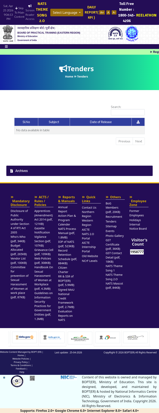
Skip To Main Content (19, 12)
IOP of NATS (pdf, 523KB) (66, 244)
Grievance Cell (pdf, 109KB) (43, 252)
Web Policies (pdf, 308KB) (42, 261)
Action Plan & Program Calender (67, 220)
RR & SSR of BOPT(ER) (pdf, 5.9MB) (66, 280)
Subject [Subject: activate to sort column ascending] (54, 122)
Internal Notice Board (138, 227)
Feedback (21, 368)
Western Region (87, 223)
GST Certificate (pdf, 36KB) (113, 244)
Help (22, 371)
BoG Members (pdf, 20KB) (113, 207)
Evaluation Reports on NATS (65, 315)
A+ (102, 12)
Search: (128, 110)
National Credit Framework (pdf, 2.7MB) (66, 300)
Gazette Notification (42, 230)
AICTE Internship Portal (89, 247)
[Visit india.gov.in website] (80, 337)
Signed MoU (66, 290)
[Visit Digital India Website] (135, 337)
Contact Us (89, 207)
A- (114, 12)
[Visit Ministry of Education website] (24, 337)
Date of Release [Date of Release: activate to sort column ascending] (101, 122)
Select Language (65, 12)
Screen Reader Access (29, 12)
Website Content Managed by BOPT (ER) (21, 351)
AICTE (86, 229)
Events (110, 231)
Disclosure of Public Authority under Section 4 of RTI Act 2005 (20, 221)
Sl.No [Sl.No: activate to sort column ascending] (26, 122)
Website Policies (20, 358)
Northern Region (88, 214)
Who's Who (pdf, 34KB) (18, 239)
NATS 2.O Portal (88, 236)
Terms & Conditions (20, 365)
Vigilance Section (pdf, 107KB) (42, 241)
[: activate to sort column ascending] (138, 122)
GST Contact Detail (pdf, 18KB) (114, 257)
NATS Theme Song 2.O (114, 277)
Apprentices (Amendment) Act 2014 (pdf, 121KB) (43, 217)
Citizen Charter (63, 270)
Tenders (111, 221)
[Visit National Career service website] (107, 338)
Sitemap (111, 226)
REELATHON (146, 12)
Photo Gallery (115, 236)
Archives (19, 171)
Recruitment (114, 217)
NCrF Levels (90, 261)
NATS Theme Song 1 (114, 268)
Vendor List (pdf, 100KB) (19, 261)
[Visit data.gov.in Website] (52, 337)
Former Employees (136, 213)
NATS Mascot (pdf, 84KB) (114, 286)
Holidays (135, 220)
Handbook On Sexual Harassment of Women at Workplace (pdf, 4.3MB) (43, 278)
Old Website (90, 256)
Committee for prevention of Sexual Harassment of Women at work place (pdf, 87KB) (20, 282)
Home (21, 355)
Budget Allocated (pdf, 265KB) (19, 250)
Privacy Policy (21, 362)
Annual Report (63, 209)
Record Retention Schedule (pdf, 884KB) (67, 257)
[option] (24, 338)
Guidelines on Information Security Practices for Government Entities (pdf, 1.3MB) (43, 306)
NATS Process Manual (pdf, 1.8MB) (67, 233)
